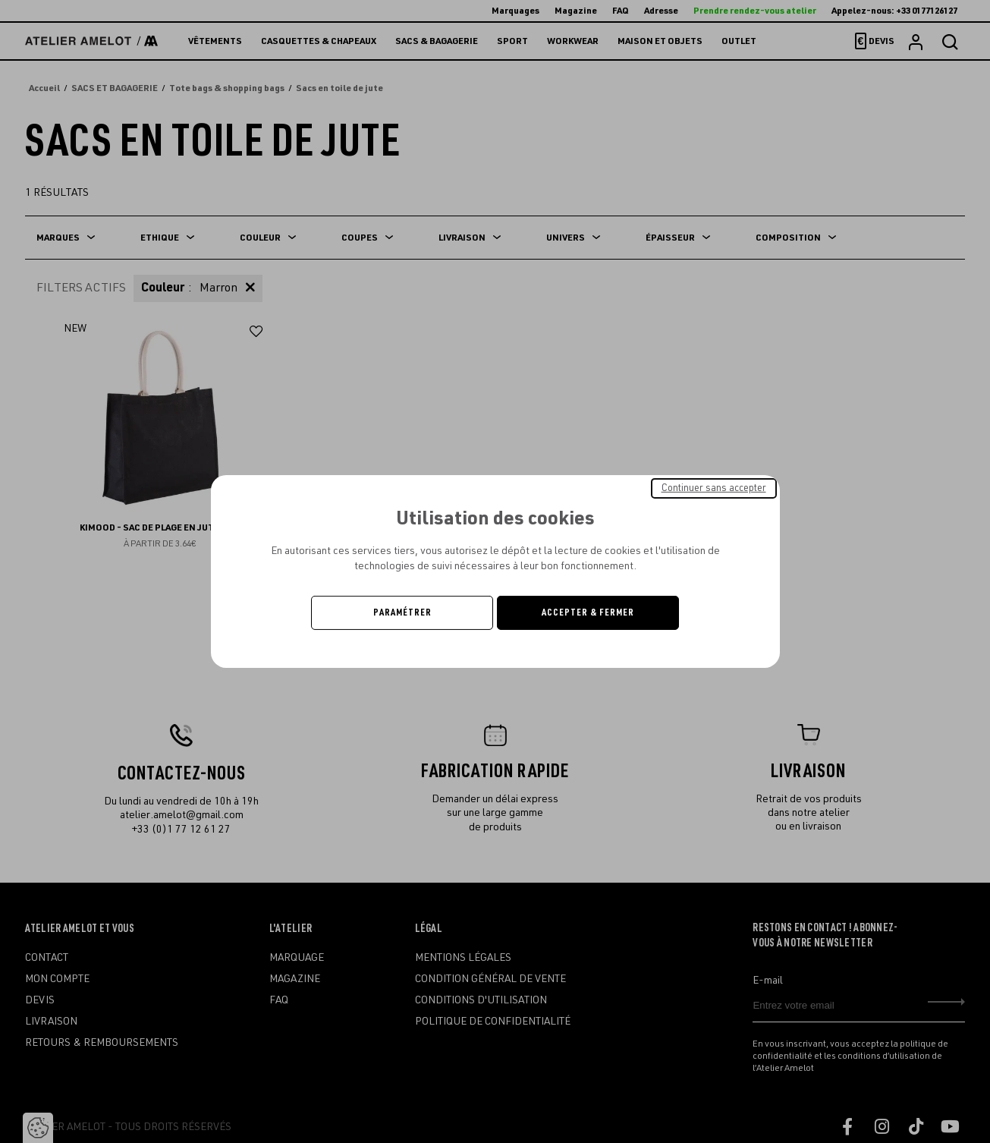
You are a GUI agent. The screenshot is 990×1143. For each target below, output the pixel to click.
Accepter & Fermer (588, 612)
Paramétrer (402, 612)
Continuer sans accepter (714, 488)
